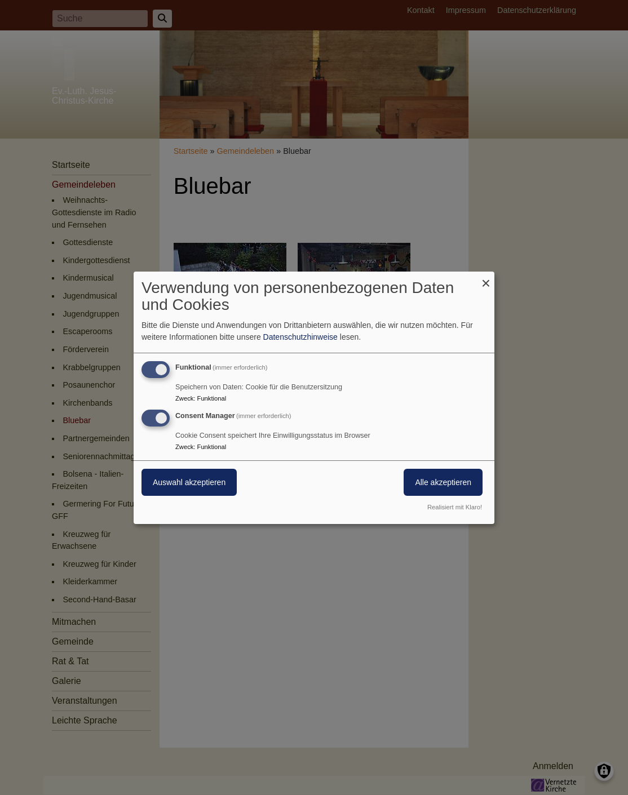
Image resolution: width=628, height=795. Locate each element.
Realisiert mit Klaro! (454, 507)
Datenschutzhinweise (300, 336)
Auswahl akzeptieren (189, 482)
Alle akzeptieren (443, 482)
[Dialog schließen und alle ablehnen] (485, 278)
